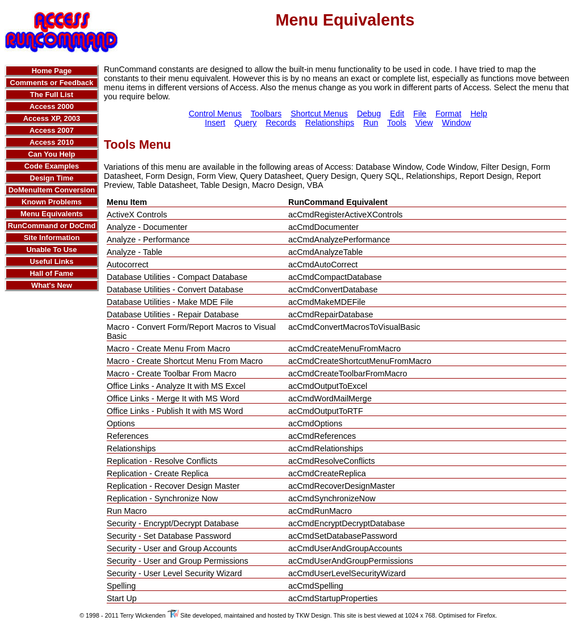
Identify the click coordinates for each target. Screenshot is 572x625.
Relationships (329, 122)
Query (245, 122)
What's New (51, 285)
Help (478, 113)
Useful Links (51, 261)
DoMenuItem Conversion (52, 190)
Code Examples (51, 166)
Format (448, 113)
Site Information (52, 237)
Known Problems (52, 202)
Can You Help (51, 154)
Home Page (52, 70)
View (424, 122)
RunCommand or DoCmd (52, 225)
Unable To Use (51, 249)
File (419, 113)
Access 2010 (52, 142)
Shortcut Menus (319, 113)
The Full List (51, 94)
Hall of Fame (51, 273)
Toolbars (266, 113)
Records (281, 122)
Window (456, 122)
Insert (215, 122)
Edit (397, 113)
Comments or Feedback (52, 82)
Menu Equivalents (51, 213)
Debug (369, 113)
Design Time (52, 178)
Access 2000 (52, 106)
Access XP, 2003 (52, 118)
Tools (396, 122)
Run (370, 122)
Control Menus (215, 113)
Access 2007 (52, 130)
